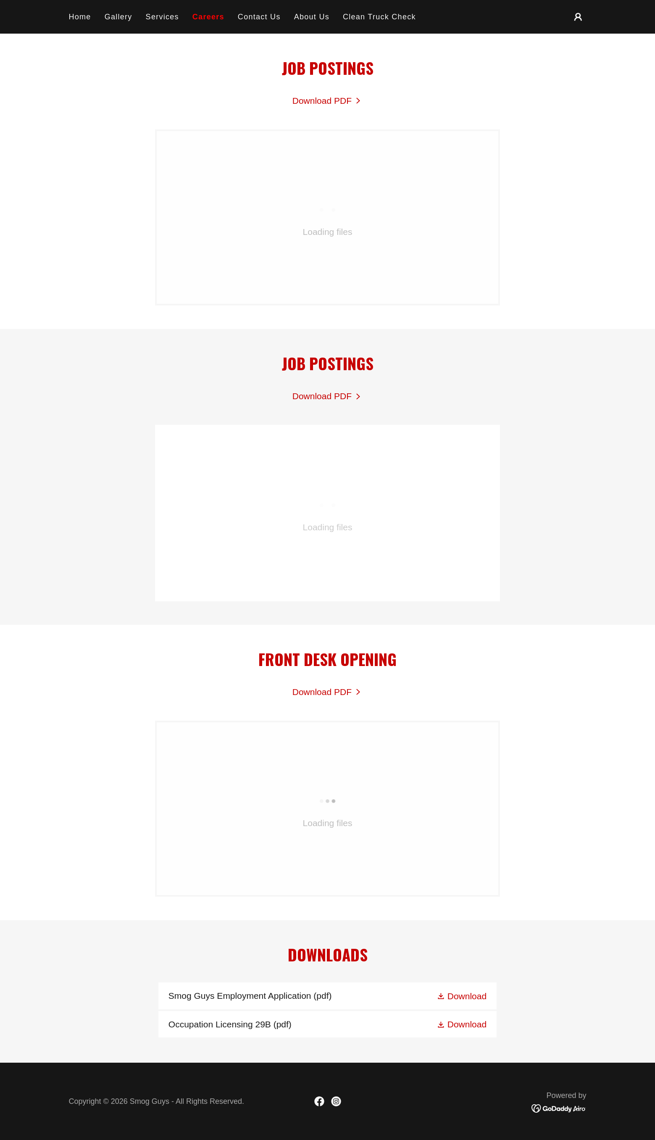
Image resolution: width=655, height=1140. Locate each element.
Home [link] (80, 17)
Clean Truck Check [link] (379, 17)
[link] (327, 101)
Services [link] (162, 17)
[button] (578, 16)
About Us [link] (311, 17)
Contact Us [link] (259, 17)
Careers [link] (208, 17)
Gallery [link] (118, 17)
